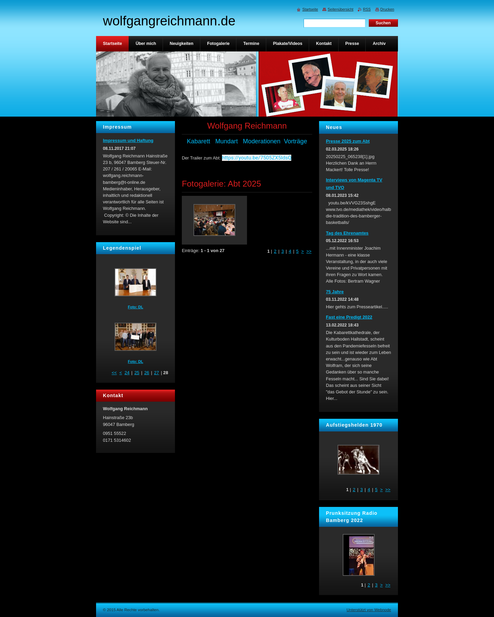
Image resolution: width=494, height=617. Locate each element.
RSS (366, 9)
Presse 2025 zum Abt (348, 141)
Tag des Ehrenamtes (347, 233)
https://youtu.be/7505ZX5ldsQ (257, 158)
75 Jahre (335, 291)
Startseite (310, 9)
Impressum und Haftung (128, 140)
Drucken (387, 9)
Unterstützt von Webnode (368, 610)
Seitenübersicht (340, 9)
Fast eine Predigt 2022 (349, 317)
